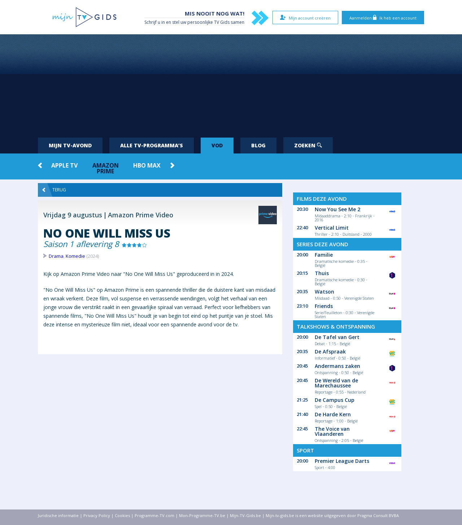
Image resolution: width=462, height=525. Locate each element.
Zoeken (308, 145)
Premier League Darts (342, 460)
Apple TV (64, 165)
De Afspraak (330, 351)
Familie (324, 254)
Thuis (322, 273)
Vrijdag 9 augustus (72, 215)
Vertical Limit (332, 227)
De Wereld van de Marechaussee (336, 383)
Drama (56, 256)
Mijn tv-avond (70, 145)
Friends (324, 306)
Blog (258, 145)
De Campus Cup (334, 399)
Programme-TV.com (154, 515)
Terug (54, 190)
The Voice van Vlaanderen (332, 431)
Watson (324, 291)
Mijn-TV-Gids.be (245, 515)
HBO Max (147, 165)
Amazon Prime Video (140, 215)
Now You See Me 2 (337, 209)
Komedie (75, 256)
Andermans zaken (337, 366)
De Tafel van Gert (337, 337)
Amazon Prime (105, 168)
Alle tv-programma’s (151, 145)
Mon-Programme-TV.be (202, 515)
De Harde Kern (333, 414)
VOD (217, 145)
